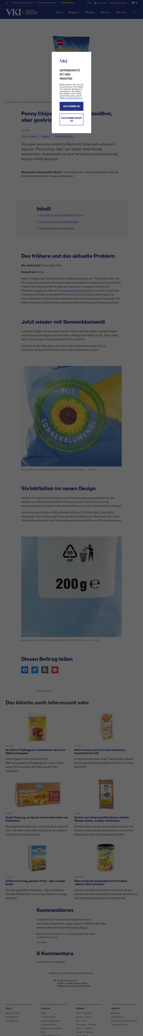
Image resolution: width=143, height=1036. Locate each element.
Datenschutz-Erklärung (71, 98)
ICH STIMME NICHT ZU (71, 119)
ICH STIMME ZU (71, 106)
